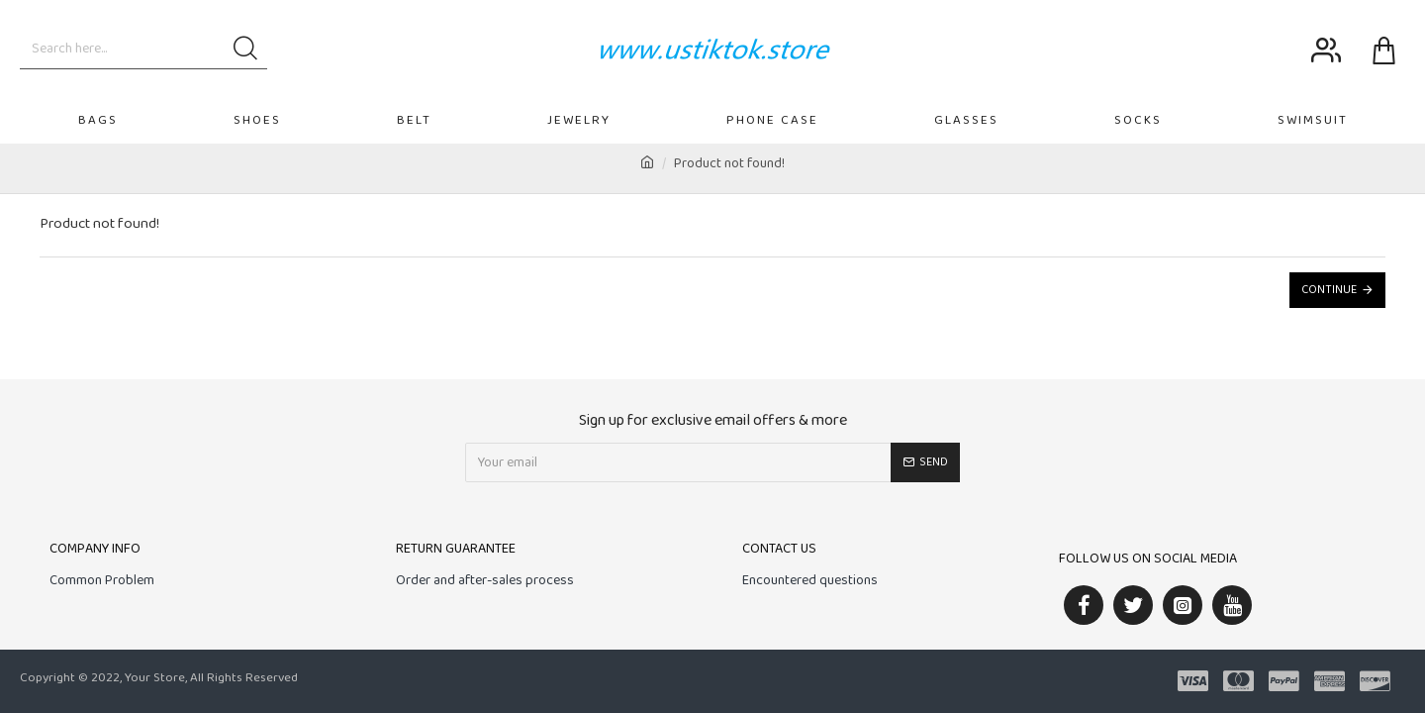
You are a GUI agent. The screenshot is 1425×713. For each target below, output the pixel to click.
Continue (1329, 290)
